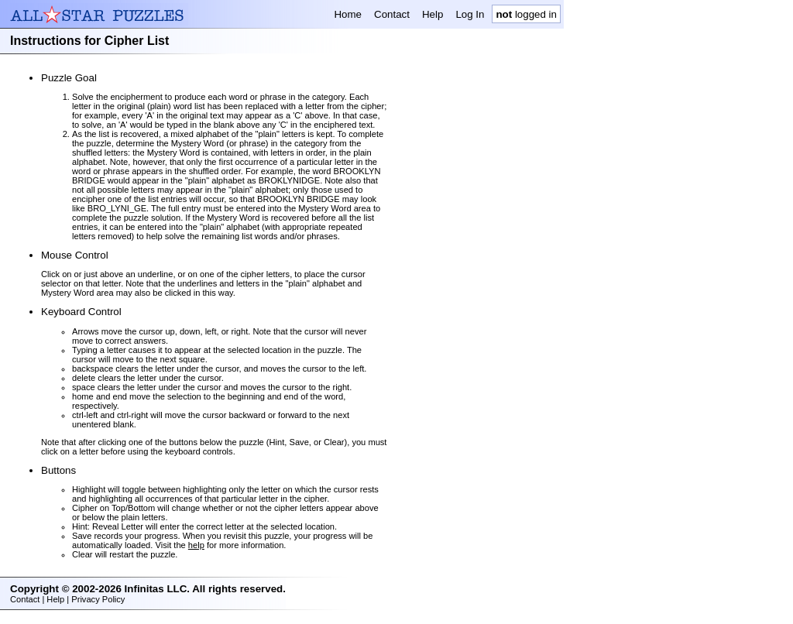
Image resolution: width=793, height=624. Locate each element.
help (196, 545)
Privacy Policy (98, 599)
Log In (469, 14)
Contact (392, 14)
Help (432, 14)
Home (348, 14)
